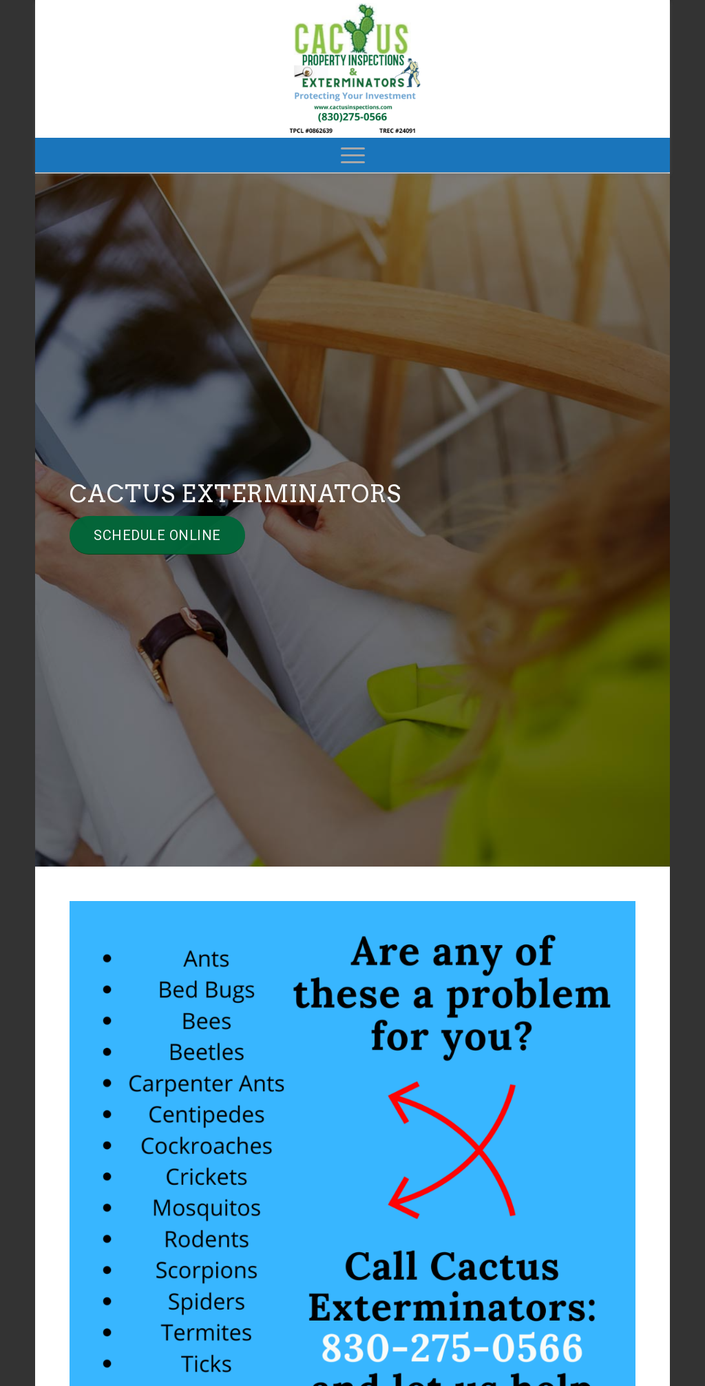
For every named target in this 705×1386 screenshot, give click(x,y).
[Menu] (353, 155)
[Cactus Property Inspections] (352, 69)
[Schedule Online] (157, 535)
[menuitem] (353, 155)
